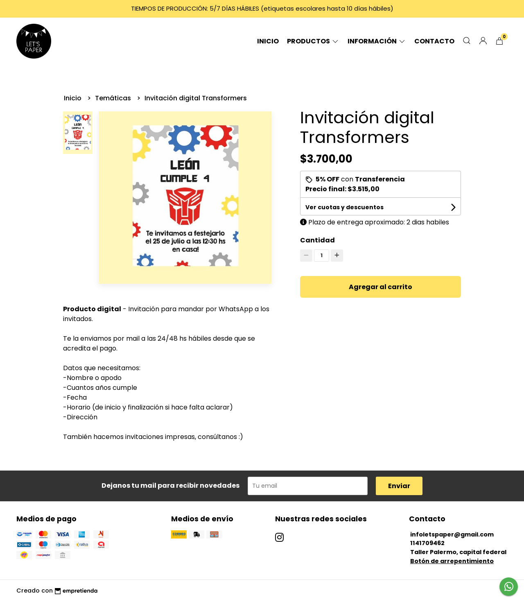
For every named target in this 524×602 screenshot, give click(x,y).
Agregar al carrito (380, 287)
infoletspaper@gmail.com (452, 534)
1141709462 (427, 543)
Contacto (434, 41)
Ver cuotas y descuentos (344, 207)
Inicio (268, 41)
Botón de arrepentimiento (452, 561)
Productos (313, 41)
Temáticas (114, 98)
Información (377, 41)
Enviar (399, 486)
